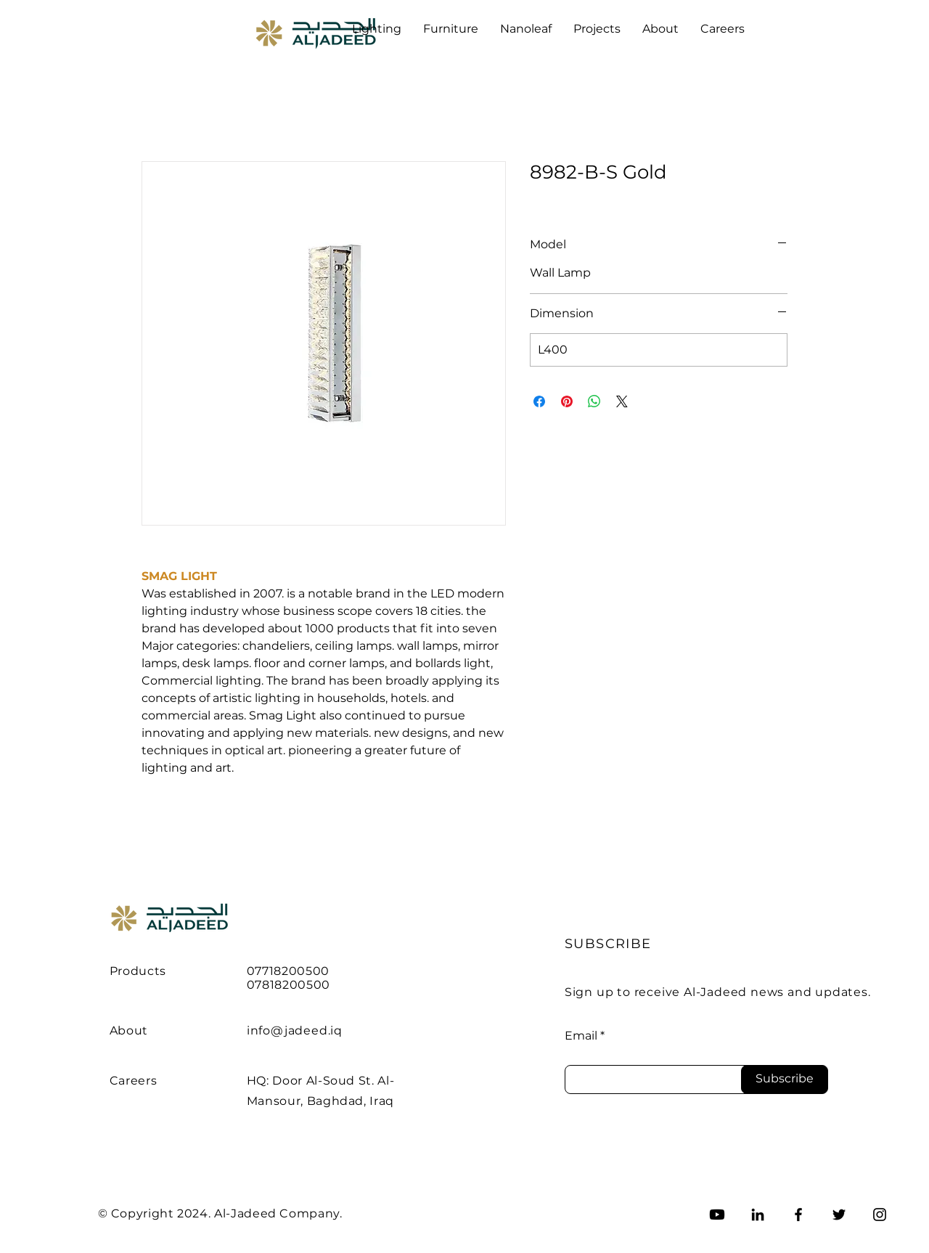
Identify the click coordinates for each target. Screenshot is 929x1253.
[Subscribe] (784, 1079)
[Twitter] (839, 1214)
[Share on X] (622, 401)
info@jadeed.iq (295, 1030)
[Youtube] (717, 1214)
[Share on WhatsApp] (594, 401)
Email (581, 1036)
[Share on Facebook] (539, 401)
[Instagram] (879, 1214)
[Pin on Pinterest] (567, 401)
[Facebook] (798, 1214)
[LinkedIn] (757, 1214)
